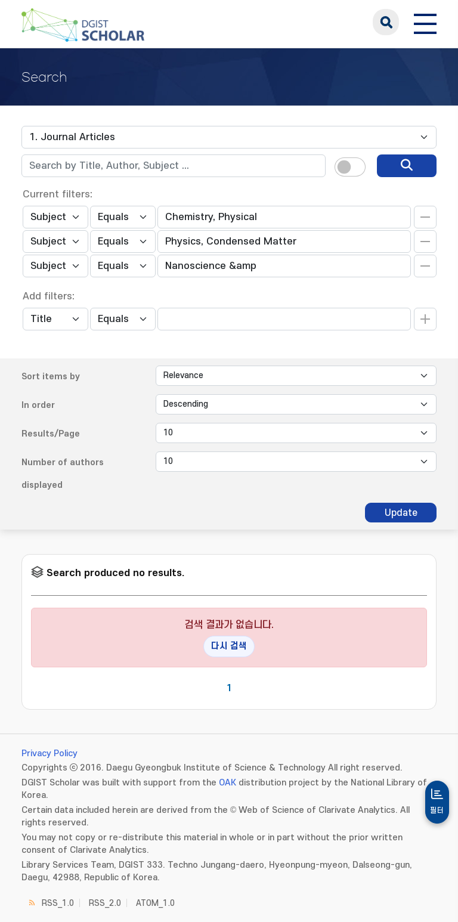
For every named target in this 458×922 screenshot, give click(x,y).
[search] (407, 165)
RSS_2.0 (105, 903)
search (386, 22)
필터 (437, 810)
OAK (227, 783)
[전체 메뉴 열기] (425, 22)
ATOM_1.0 (155, 903)
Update (401, 513)
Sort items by (50, 377)
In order (38, 405)
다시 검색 (229, 646)
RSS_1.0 (58, 903)
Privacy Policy (49, 753)
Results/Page (50, 434)
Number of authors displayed (62, 473)
